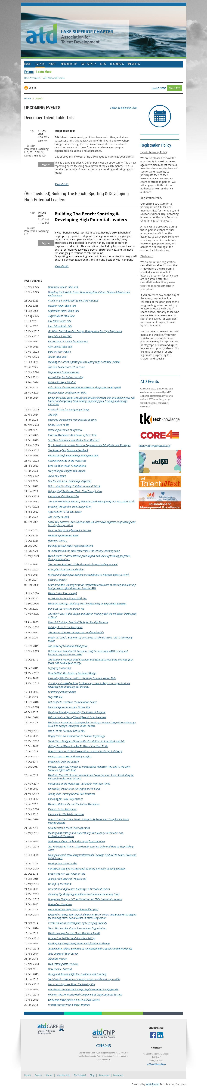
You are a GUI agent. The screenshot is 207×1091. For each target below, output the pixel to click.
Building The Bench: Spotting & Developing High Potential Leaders (84, 362)
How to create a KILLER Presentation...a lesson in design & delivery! (85, 751)
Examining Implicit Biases (62, 691)
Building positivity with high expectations (70, 545)
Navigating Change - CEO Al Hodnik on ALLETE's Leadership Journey (85, 899)
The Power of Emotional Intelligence (68, 646)
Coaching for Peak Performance (65, 799)
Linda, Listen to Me (58, 424)
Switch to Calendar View (123, 107)
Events (29, 71)
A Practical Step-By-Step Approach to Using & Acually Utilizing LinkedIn (86, 868)
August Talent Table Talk (61, 316)
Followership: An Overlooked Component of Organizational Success (85, 994)
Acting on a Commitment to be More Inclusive (73, 300)
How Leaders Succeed (60, 969)
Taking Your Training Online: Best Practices (71, 793)
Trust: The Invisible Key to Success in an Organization (77, 928)
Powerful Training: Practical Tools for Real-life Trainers (78, 622)
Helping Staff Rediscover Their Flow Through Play (75, 491)
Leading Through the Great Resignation (69, 506)
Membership (63, 1075)
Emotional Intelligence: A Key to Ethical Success (74, 999)
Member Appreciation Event (63, 535)
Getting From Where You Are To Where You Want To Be (78, 746)
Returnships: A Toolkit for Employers (68, 341)
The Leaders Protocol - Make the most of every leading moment (83, 564)
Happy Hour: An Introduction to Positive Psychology (76, 736)
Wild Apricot (152, 1084)
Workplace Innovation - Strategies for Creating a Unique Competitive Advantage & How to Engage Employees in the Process (92, 724)
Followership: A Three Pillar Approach (69, 827)
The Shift (53, 414)
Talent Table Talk (57, 356)
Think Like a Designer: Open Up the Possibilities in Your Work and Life (86, 741)
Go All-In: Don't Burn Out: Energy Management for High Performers (85, 331)
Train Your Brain (57, 476)
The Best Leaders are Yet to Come (66, 367)
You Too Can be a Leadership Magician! (69, 481)
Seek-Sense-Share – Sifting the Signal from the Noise (76, 841)
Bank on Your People (59, 351)
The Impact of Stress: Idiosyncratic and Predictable (76, 632)
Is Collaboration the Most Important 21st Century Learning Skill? (84, 550)
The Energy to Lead (58, 516)
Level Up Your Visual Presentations (67, 465)
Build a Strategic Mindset (62, 382)
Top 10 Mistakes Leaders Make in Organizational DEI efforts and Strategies (89, 445)
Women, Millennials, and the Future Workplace (74, 804)
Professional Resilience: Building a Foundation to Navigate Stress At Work (88, 574)
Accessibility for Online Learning (65, 377)
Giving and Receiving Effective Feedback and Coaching (77, 974)
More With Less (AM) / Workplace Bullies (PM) (73, 909)
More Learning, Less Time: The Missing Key (71, 984)
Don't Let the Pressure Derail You (66, 608)
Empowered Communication (63, 372)
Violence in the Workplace (62, 809)
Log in (32, 87)
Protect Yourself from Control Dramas (69, 1004)
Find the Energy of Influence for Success (69, 530)
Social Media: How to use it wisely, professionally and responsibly (84, 979)
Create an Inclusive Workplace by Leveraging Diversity (77, 923)
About (49, 1075)
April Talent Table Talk (60, 346)
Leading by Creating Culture (63, 761)
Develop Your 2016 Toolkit (62, 863)
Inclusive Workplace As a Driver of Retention (72, 435)
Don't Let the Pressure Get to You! (66, 731)
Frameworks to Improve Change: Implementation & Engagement (83, 989)
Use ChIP (155, 88)
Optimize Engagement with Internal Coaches (72, 419)
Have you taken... (57, 540)
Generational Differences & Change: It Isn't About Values (79, 889)
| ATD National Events (53, 77)
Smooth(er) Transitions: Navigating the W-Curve (74, 788)
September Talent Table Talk (63, 310)
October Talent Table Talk (62, 305)
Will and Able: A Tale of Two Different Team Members (77, 717)
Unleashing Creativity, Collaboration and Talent (74, 486)
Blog (92, 1075)
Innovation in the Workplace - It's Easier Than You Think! (79, 783)
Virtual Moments (57, 579)
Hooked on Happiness (60, 904)
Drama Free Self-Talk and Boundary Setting (71, 938)
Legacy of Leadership (59, 668)
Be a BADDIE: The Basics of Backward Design (72, 673)
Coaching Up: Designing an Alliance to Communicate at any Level (83, 894)
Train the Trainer (57, 958)
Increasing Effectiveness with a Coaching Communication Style (82, 678)
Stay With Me (55, 697)
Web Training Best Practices (63, 964)
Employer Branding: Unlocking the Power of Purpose (77, 712)
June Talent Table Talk (60, 326)
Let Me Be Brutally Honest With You (67, 598)
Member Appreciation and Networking (69, 707)
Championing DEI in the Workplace (67, 460)
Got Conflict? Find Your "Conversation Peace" (72, 702)
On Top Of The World (59, 884)
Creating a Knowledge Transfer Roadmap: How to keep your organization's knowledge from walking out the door (89, 685)
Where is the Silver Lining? (62, 593)
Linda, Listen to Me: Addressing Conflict (69, 756)
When (32, 130)
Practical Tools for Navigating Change (68, 409)
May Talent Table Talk (60, 336)
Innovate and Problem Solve (63, 496)
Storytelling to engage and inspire (66, 470)
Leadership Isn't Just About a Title (66, 873)
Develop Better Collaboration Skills (67, 392)
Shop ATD (174, 88)
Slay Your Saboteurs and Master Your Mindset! (73, 440)
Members (118, 1075)
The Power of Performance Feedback (68, 450)
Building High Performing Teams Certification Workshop (79, 943)
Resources (103, 1075)
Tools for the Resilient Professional (67, 878)
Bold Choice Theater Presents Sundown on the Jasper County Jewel (84, 387)
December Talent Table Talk (49, 117)
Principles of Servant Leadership (66, 569)
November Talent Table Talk (63, 287)
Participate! (80, 1075)
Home (27, 98)
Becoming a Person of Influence (65, 430)
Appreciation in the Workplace (65, 511)
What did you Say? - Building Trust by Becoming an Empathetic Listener (87, 603)
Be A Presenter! (32, 77)
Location (31, 145)
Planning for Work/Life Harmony (66, 814)
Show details (62, 184)
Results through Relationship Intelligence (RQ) (73, 455)
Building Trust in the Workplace (65, 627)
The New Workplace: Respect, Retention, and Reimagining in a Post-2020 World (91, 501)
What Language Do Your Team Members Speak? (74, 933)
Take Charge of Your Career (63, 953)
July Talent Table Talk (59, 321)
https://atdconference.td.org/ (155, 445)
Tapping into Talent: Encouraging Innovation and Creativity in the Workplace (90, 948)
